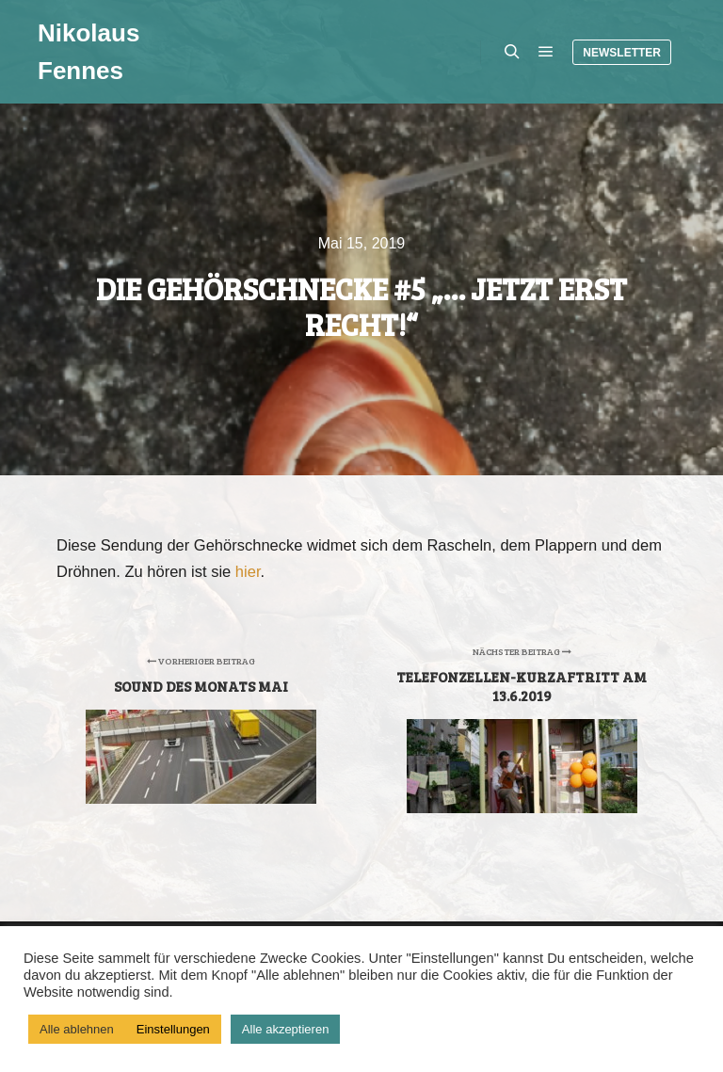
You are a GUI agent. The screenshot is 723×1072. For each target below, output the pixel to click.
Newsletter (622, 52)
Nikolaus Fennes (88, 52)
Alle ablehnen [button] (77, 1029)
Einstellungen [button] (173, 1029)
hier (248, 571)
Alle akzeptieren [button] (285, 1029)
